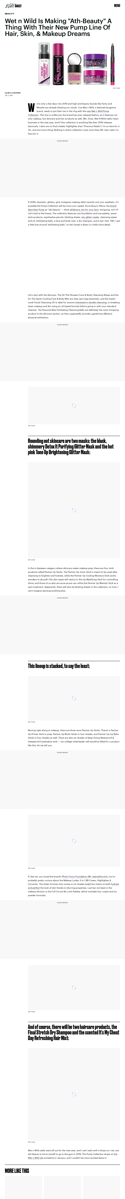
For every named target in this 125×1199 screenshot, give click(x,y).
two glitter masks (90, 217)
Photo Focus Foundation (75, 876)
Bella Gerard (14, 93)
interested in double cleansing (91, 302)
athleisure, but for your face (84, 209)
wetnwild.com (99, 876)
